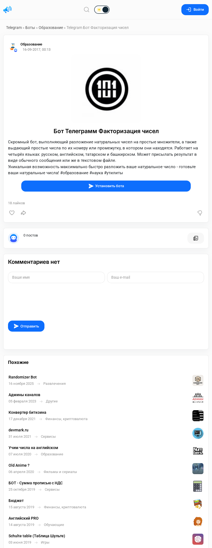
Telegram (14, 27)
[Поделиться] (23, 213)
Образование (51, 27)
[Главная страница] (7, 10)
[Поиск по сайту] (87, 9)
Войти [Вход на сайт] (195, 9)
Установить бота (106, 186)
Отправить (26, 326)
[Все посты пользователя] (195, 238)
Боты (30, 27)
